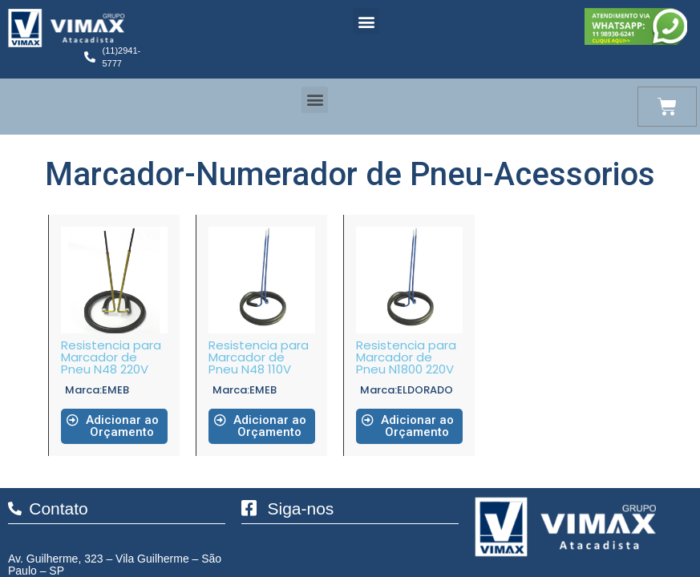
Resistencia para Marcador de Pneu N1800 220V (406, 357)
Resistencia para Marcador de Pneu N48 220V (111, 357)
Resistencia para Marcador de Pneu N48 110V (258, 357)
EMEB (115, 389)
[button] (366, 21)
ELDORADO (425, 389)
